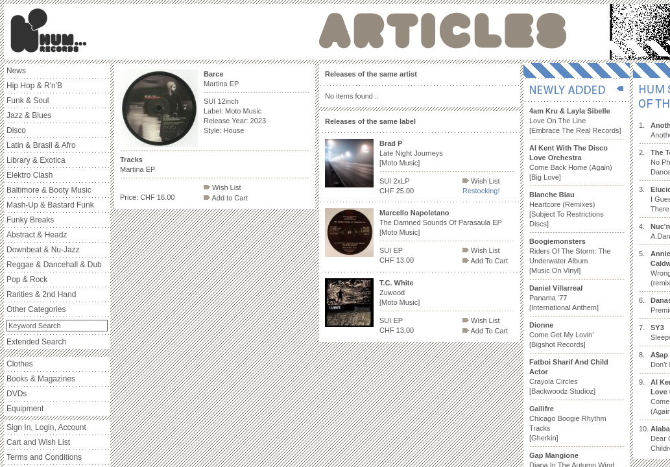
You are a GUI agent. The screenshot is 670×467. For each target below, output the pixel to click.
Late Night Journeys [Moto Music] (411, 153)
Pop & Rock (26, 279)
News (16, 70)
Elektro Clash (29, 175)
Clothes (19, 363)
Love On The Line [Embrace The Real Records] (575, 120)
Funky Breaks (30, 219)
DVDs (16, 393)
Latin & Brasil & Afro (41, 145)
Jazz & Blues (28, 115)
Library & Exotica (36, 160)
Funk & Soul (27, 100)
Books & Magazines (40, 378)
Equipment (24, 408)
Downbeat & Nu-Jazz (43, 249)
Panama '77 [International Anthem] (564, 297)
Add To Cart (485, 261)
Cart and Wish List (38, 442)
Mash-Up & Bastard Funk (50, 205)
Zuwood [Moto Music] (399, 292)
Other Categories (36, 309)
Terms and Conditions (44, 457)
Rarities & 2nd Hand (41, 294)
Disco (16, 130)
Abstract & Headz (36, 234)
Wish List (222, 187)
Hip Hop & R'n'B (34, 85)
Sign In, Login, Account (46, 427)
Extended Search (36, 341)
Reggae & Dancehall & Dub (54, 264)
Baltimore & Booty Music (48, 190)
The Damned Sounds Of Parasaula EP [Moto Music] (440, 222)
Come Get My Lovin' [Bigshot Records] (561, 334)
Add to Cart (226, 198)
